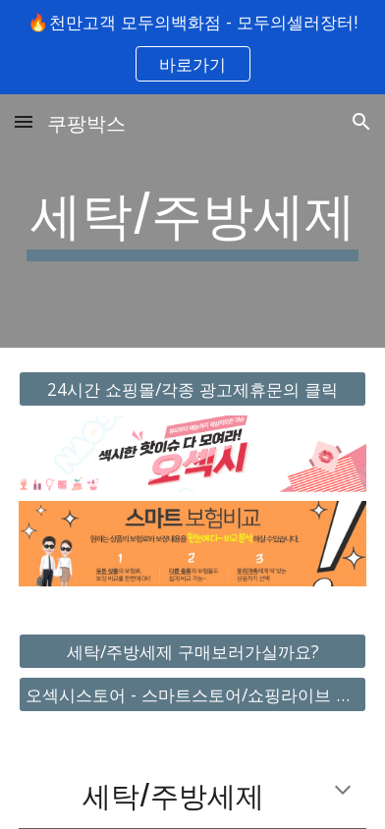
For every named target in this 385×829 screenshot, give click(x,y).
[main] (192, 221)
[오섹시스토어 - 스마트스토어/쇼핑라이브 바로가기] (192, 695)
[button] (23, 121)
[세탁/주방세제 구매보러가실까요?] (192, 651)
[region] (192, 47)
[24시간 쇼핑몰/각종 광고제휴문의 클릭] (192, 389)
